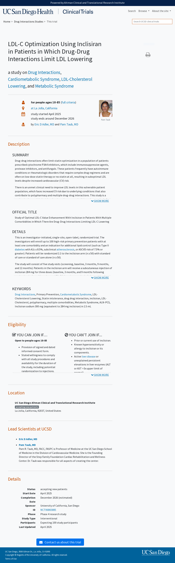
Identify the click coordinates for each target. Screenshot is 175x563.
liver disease (89, 356)
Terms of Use (11, 558)
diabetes (20, 249)
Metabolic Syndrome (54, 86)
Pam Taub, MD (69, 124)
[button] (147, 55)
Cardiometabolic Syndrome (33, 79)
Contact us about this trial (60, 542)
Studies (28, 21)
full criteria (68, 102)
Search (132, 10)
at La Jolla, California (44, 108)
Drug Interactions (44, 72)
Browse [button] (142, 10)
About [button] (160, 10)
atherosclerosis (65, 249)
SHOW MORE (100, 200)
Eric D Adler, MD (44, 124)
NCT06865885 (48, 509)
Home (6, 21)
